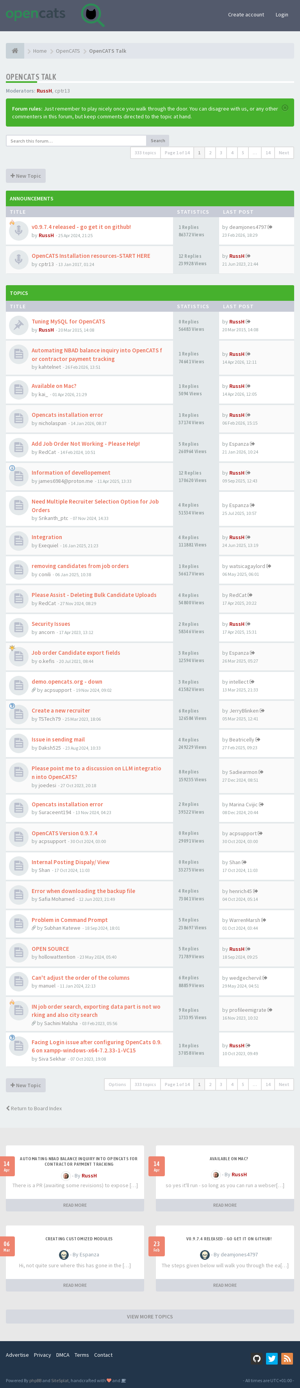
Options (117, 1084)
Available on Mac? (54, 385)
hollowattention (57, 956)
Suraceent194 (55, 812)
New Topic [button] (26, 175)
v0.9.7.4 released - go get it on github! (81, 226)
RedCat (47, 452)
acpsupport (57, 689)
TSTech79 (50, 718)
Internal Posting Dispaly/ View (70, 862)
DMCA (63, 1354)
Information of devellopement (71, 472)
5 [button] (243, 152)
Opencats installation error (67, 414)
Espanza (239, 443)
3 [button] (221, 152)
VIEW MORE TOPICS (150, 1316)
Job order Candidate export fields (76, 652)
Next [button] (284, 152)
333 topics (145, 152)
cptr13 (62, 90)
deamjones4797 (247, 226)
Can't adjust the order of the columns (81, 977)
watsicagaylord (247, 566)
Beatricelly (241, 739)
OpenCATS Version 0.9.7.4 (64, 833)
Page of (177, 152)
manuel (47, 985)
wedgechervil (245, 977)
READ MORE (75, 1205)
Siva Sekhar (52, 1058)
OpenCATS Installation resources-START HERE (91, 255)
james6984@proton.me (66, 480)
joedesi (47, 785)
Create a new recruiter (61, 710)
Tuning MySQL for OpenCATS (68, 321)
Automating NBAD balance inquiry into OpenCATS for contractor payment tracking (79, 1161)
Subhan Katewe (62, 927)
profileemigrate (247, 1009)
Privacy (42, 1354)
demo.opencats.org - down (67, 681)
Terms (82, 1354)
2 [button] (210, 152)
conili (45, 574)
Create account (246, 14)
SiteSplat (60, 1380)
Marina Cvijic (243, 804)
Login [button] (282, 14)
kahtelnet (50, 366)
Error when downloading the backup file (83, 891)
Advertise (17, 1354)
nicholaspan (52, 423)
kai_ (43, 394)
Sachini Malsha (61, 1023)
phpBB (35, 1380)
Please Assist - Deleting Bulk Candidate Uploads (94, 594)
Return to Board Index (34, 1108)
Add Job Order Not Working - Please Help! (86, 443)
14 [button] (268, 152)
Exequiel (48, 545)
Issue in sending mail (58, 739)
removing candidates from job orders (80, 566)
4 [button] (232, 152)
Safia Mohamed (57, 898)
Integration (47, 537)
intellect (238, 681)
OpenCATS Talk (31, 76)
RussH (44, 90)
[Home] (15, 51)
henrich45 (240, 891)
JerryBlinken (244, 710)
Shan (44, 870)
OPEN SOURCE (50, 948)
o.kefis (47, 661)
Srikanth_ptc (53, 518)
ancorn (47, 632)
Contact (103, 1354)
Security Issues (51, 623)
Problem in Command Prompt (70, 920)
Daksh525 (50, 747)
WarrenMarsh (244, 920)
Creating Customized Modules (79, 1239)
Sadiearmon (243, 771)
